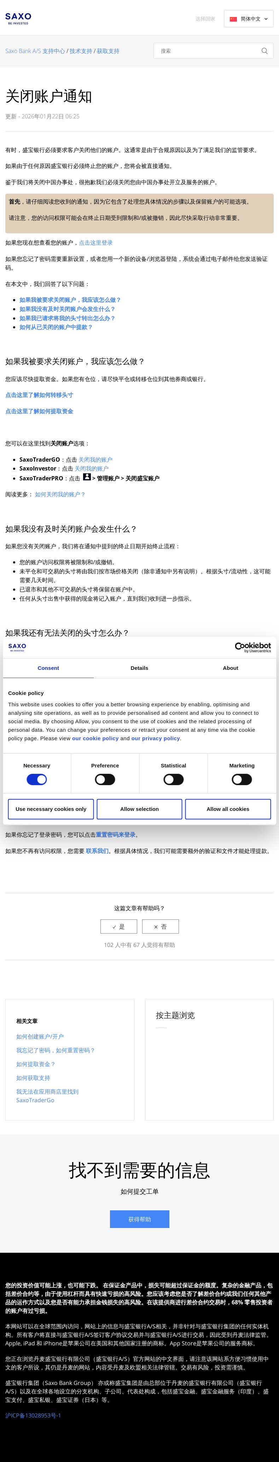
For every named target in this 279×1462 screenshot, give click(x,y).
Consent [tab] (48, 668)
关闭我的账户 (95, 459)
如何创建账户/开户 (40, 1036)
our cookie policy (95, 738)
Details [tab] (140, 668)
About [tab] (230, 668)
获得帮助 (139, 1219)
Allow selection (139, 809)
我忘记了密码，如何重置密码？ (55, 1050)
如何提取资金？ (36, 1064)
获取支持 (108, 51)
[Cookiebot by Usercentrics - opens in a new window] (240, 647)
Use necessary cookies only (51, 809)
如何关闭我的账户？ (60, 494)
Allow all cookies (228, 809)
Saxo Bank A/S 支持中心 (35, 51)
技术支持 (81, 51)
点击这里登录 (96, 242)
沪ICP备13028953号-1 (33, 1415)
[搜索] (213, 51)
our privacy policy (156, 738)
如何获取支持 (33, 1078)
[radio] (118, 926)
